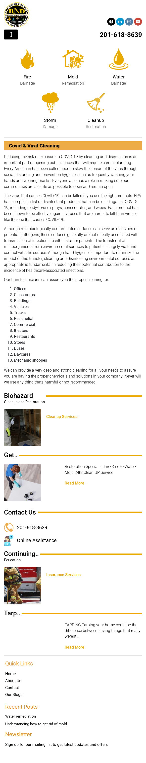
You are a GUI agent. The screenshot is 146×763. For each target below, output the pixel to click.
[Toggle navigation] (11, 34)
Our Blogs (13, 694)
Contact (12, 687)
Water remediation (20, 716)
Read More (74, 483)
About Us (13, 680)
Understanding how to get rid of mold (36, 724)
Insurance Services (63, 575)
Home (10, 673)
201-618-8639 (121, 34)
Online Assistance (37, 540)
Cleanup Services (61, 417)
